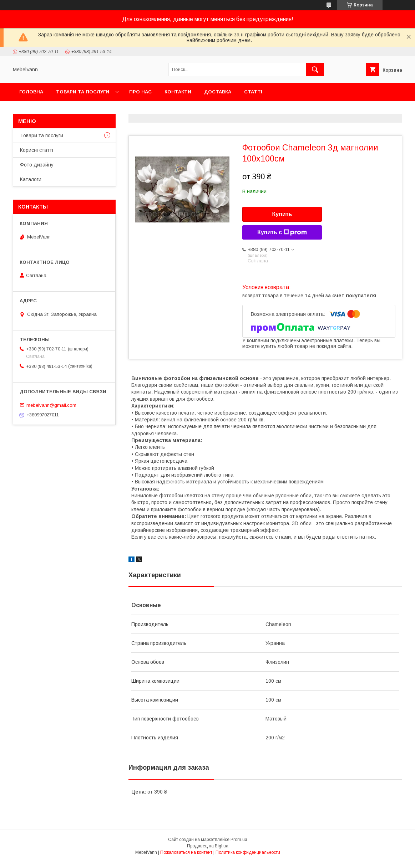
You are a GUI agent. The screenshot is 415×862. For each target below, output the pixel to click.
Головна (31, 91)
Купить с (282, 232)
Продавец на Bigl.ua (207, 845)
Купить (282, 214)
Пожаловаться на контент (186, 852)
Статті (253, 91)
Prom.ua (239, 839)
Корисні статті (36, 150)
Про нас (140, 91)
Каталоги (30, 179)
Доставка (217, 91)
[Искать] (315, 69)
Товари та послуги (82, 91)
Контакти (178, 91)
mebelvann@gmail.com (51, 404)
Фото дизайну (37, 165)
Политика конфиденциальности (248, 852)
